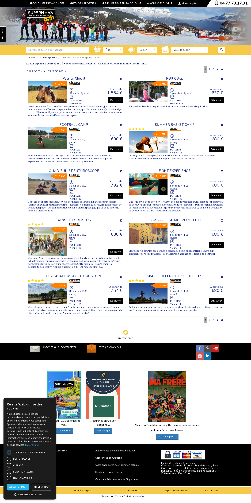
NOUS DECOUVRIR (159, 3)
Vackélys (139, 496)
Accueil (31, 57)
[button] (29, 494)
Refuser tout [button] (42, 486)
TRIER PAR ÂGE (55, 71)
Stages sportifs (48, 57)
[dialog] (29, 449)
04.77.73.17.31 (234, 3)
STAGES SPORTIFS (83, 3)
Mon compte (187, 3)
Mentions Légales (83, 490)
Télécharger (64, 430)
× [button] (52, 401)
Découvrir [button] (115, 100)
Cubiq (118, 496)
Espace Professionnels (176, 490)
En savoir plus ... (167, 436)
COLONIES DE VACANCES (47, 3)
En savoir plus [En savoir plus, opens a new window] (32, 444)
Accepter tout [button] (18, 486)
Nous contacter (210, 490)
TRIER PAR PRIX (34, 71)
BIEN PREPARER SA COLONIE (121, 3)
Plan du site (134, 490)
